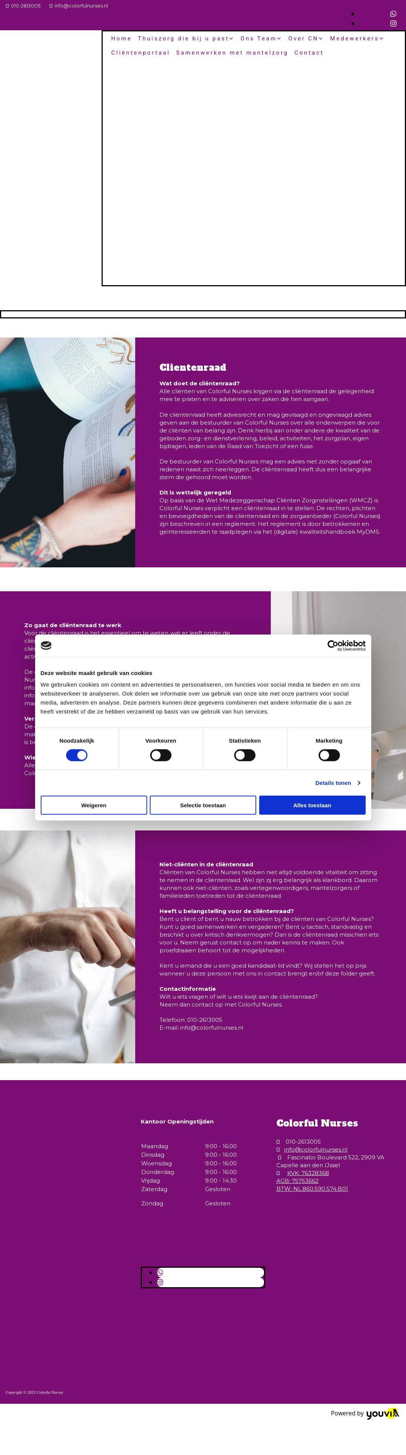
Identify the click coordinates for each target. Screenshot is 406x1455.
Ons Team (259, 38)
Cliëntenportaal (140, 52)
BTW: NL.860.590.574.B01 (312, 1188)
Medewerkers (354, 38)
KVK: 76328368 (308, 1173)
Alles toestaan (312, 805)
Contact (309, 52)
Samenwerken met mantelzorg (232, 52)
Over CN (303, 38)
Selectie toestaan (203, 805)
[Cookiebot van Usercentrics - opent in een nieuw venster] (333, 645)
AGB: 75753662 (297, 1180)
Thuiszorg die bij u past (183, 38)
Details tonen (333, 782)
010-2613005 (25, 6)
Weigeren (93, 805)
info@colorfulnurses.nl (81, 6)
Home (121, 38)
